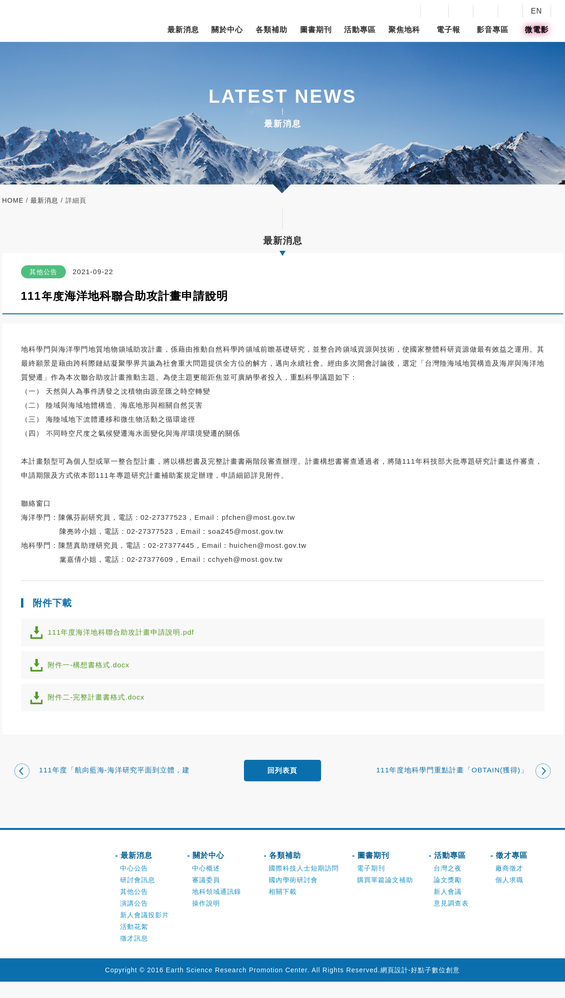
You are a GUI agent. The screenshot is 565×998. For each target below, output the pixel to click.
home (13, 200)
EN (536, 11)
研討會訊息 (137, 896)
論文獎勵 (448, 896)
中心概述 (206, 884)
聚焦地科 (404, 30)
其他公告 (134, 908)
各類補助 (271, 30)
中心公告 (134, 884)
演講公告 (134, 919)
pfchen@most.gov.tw (258, 517)
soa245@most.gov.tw (245, 531)
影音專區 (492, 30)
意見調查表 (451, 919)
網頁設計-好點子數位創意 (420, 986)
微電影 (537, 30)
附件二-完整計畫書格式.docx (102, 709)
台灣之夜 (448, 884)
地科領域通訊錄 (216, 908)
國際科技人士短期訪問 (304, 884)
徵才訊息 (134, 954)
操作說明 (206, 919)
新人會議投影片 (144, 931)
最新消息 (183, 30)
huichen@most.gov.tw (268, 545)
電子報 (448, 30)
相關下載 (283, 908)
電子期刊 (371, 884)
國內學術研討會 (293, 896)
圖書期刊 (316, 30)
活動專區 (360, 30)
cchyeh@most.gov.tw (245, 559)
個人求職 (509, 896)
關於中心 (227, 30)
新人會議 (448, 908)
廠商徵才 (509, 884)
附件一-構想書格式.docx (95, 672)
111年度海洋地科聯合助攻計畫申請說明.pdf (127, 634)
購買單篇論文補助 (385, 896)
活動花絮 (134, 943)
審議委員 (206, 896)
